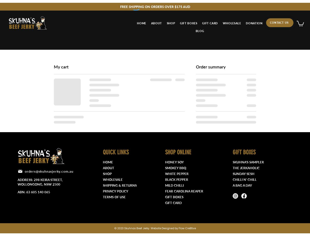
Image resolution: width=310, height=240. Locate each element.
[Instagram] (235, 196)
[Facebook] (244, 196)
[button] (300, 23)
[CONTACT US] (279, 22)
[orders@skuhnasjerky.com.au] (46, 171)
